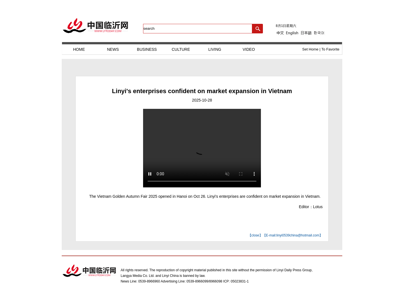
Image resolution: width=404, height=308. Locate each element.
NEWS (113, 49)
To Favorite (330, 49)
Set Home (310, 49)
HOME (79, 49)
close (255, 235)
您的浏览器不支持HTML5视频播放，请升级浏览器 (202, 148)
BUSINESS (147, 49)
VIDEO (249, 49)
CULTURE (181, 49)
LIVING (214, 49)
